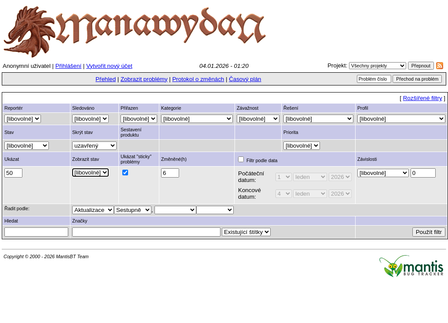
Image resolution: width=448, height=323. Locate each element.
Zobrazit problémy (144, 79)
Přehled (105, 79)
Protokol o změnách (198, 79)
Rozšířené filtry (422, 98)
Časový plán (245, 79)
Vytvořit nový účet (109, 66)
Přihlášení (68, 66)
